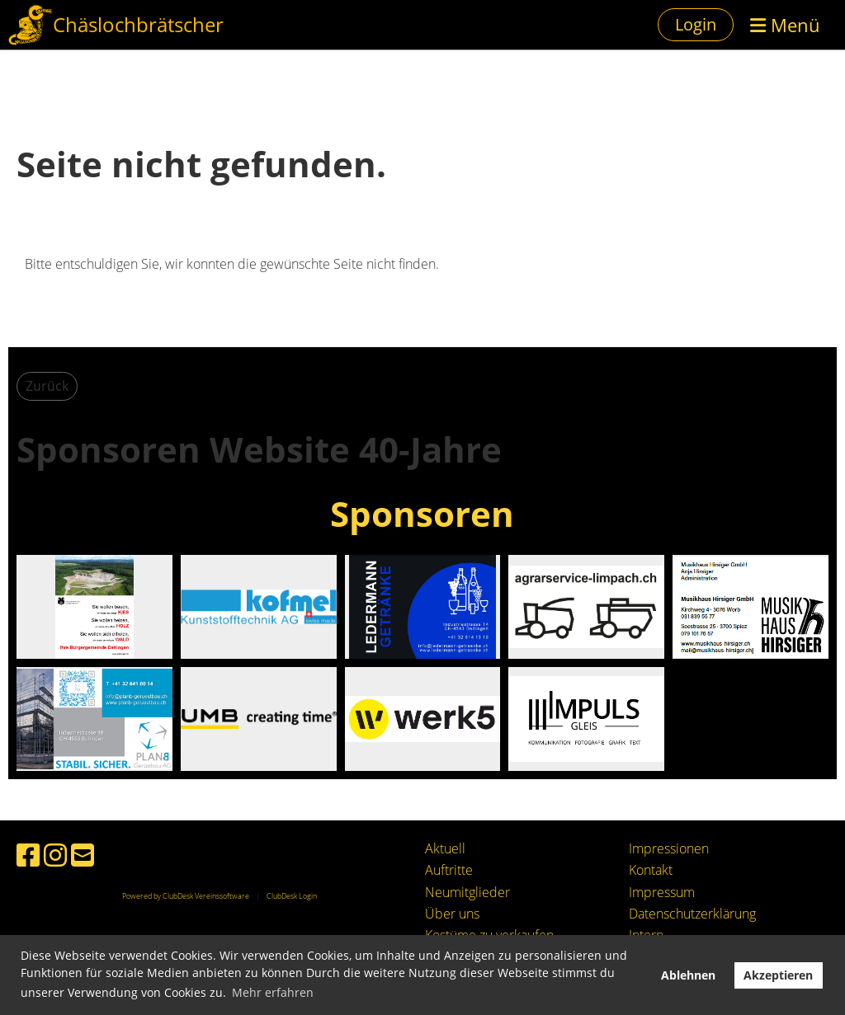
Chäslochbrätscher (138, 24)
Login (695, 24)
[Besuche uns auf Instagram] (55, 854)
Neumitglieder (467, 892)
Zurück (47, 386)
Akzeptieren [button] (778, 975)
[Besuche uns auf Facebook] (28, 854)
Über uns (452, 914)
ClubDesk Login (292, 895)
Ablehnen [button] (688, 975)
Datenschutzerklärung (692, 914)
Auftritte (449, 870)
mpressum (663, 892)
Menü (785, 24)
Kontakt (651, 870)
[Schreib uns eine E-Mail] (82, 854)
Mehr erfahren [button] (273, 992)
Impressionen (669, 848)
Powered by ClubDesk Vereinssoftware (185, 895)
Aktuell (445, 848)
